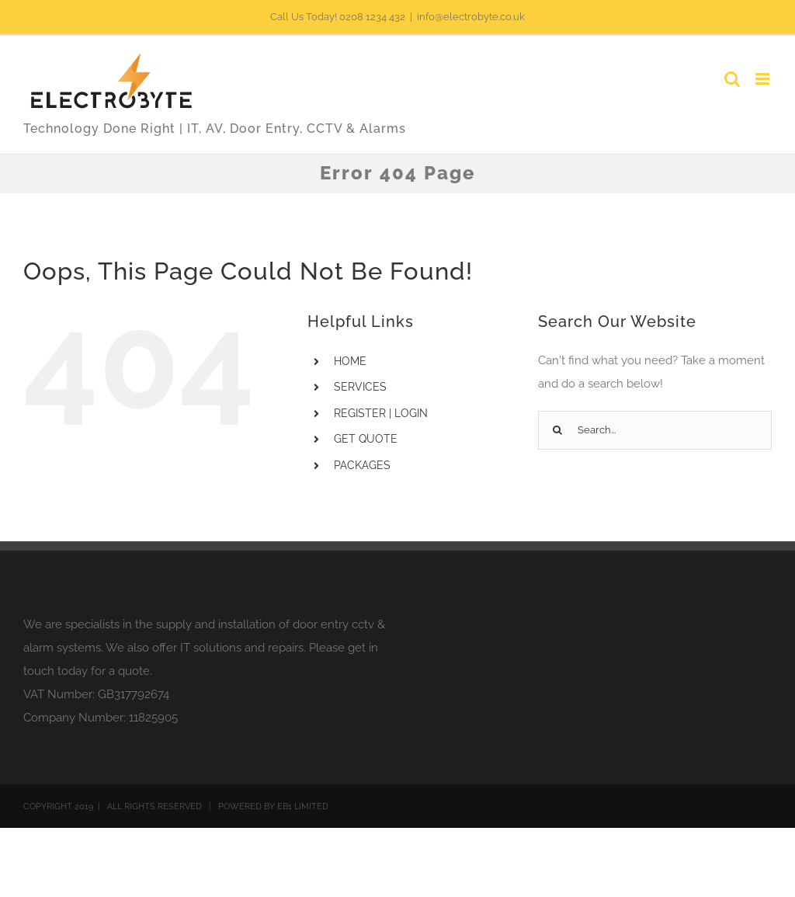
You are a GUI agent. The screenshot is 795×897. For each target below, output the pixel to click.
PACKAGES (362, 465)
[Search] (557, 430)
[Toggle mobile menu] (763, 79)
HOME (350, 361)
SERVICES (360, 387)
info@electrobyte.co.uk (471, 17)
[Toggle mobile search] (732, 79)
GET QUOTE (366, 439)
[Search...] (655, 430)
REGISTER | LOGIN (381, 413)
